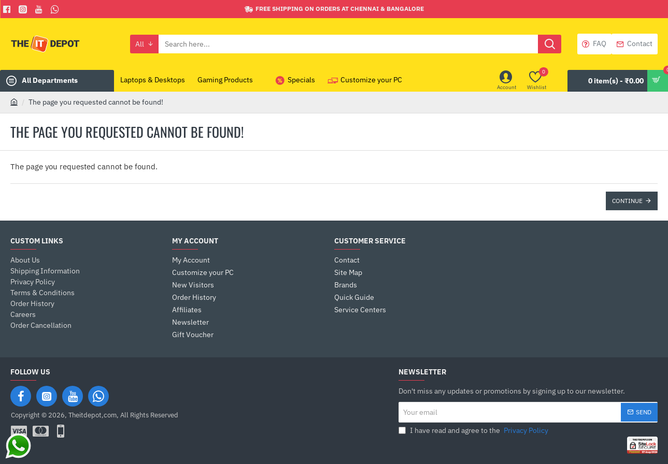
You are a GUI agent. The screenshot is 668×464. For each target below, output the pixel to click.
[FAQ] (594, 44)
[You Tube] (40, 9)
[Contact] (635, 44)
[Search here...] (549, 44)
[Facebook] (8, 9)
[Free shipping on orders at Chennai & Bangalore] (334, 9)
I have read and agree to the (474, 430)
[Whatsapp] (56, 9)
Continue (627, 201)
